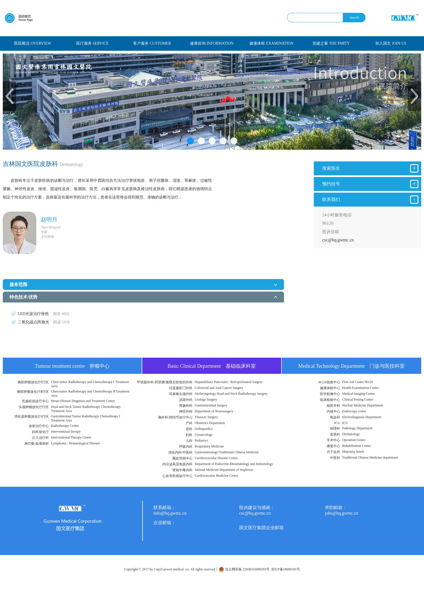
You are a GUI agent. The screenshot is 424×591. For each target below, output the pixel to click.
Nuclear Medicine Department (362, 405)
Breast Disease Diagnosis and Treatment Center (83, 401)
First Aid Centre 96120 (357, 382)
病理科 (335, 428)
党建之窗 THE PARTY (331, 43)
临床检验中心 (330, 400)
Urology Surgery (206, 399)
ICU (337, 423)
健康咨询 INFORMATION (211, 43)
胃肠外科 (185, 406)
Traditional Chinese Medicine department (370, 457)
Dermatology (351, 434)
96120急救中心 (329, 382)
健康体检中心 (330, 388)
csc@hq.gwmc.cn (338, 240)
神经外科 (185, 411)
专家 (44, 232)
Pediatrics (201, 440)
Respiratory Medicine (209, 446)
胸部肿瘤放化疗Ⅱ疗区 (33, 392)
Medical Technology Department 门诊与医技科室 (351, 366)
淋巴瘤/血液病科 (36, 443)
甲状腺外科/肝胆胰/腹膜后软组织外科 (164, 382)
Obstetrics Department (210, 423)
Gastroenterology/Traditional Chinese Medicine (227, 452)
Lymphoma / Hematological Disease (75, 443)
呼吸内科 (185, 447)
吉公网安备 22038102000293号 (244, 569)
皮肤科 (335, 434)
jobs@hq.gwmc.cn (341, 513)
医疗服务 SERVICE (92, 43)
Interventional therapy (66, 431)
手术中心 (333, 440)
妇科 (189, 435)
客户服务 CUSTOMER (152, 43)
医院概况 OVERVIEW (32, 43)
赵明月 (49, 219)
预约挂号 (370, 184)
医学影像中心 (330, 394)
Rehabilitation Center (356, 446)
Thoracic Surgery (206, 417)
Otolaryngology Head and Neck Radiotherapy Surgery (231, 394)
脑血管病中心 (182, 458)
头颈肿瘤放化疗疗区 (34, 407)
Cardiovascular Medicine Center (216, 476)
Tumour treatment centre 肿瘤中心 (72, 366)
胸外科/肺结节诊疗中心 (175, 417)
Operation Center (353, 440)
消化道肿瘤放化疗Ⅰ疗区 (31, 416)
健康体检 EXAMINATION (271, 43)
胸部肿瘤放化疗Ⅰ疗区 (33, 382)
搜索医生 (370, 168)
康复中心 (333, 446)
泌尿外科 (185, 400)
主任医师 (47, 237)
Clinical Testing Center (357, 399)
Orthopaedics (204, 429)
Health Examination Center (360, 388)
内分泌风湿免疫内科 (177, 464)
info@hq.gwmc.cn (170, 513)
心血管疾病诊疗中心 (177, 476)
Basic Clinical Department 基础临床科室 (212, 366)
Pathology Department (357, 428)
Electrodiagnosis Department (361, 417)
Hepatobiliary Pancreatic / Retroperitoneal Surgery (229, 382)
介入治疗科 (40, 438)
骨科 (189, 429)
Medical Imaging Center (358, 394)
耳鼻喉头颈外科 (180, 394)
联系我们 (370, 199)
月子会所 (333, 452)
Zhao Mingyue (51, 227)
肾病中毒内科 (182, 470)
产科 (189, 423)
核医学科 (333, 406)
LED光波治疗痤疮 (43, 314)
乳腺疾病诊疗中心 (35, 401)
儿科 (189, 441)
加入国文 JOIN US (390, 43)
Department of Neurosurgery (214, 411)
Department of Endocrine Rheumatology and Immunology (234, 464)
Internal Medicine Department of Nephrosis (224, 470)
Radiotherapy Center (65, 426)
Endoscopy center (354, 411)
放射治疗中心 (39, 426)
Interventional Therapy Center (71, 437)
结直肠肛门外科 (180, 388)
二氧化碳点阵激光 (44, 322)
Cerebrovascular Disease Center (216, 458)
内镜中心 (333, 411)
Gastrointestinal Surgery (211, 405)
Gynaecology (204, 435)
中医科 (335, 458)
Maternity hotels (353, 452)
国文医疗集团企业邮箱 (261, 527)
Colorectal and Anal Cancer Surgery (219, 388)
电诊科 (335, 417)
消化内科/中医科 (180, 452)
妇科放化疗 (40, 432)
